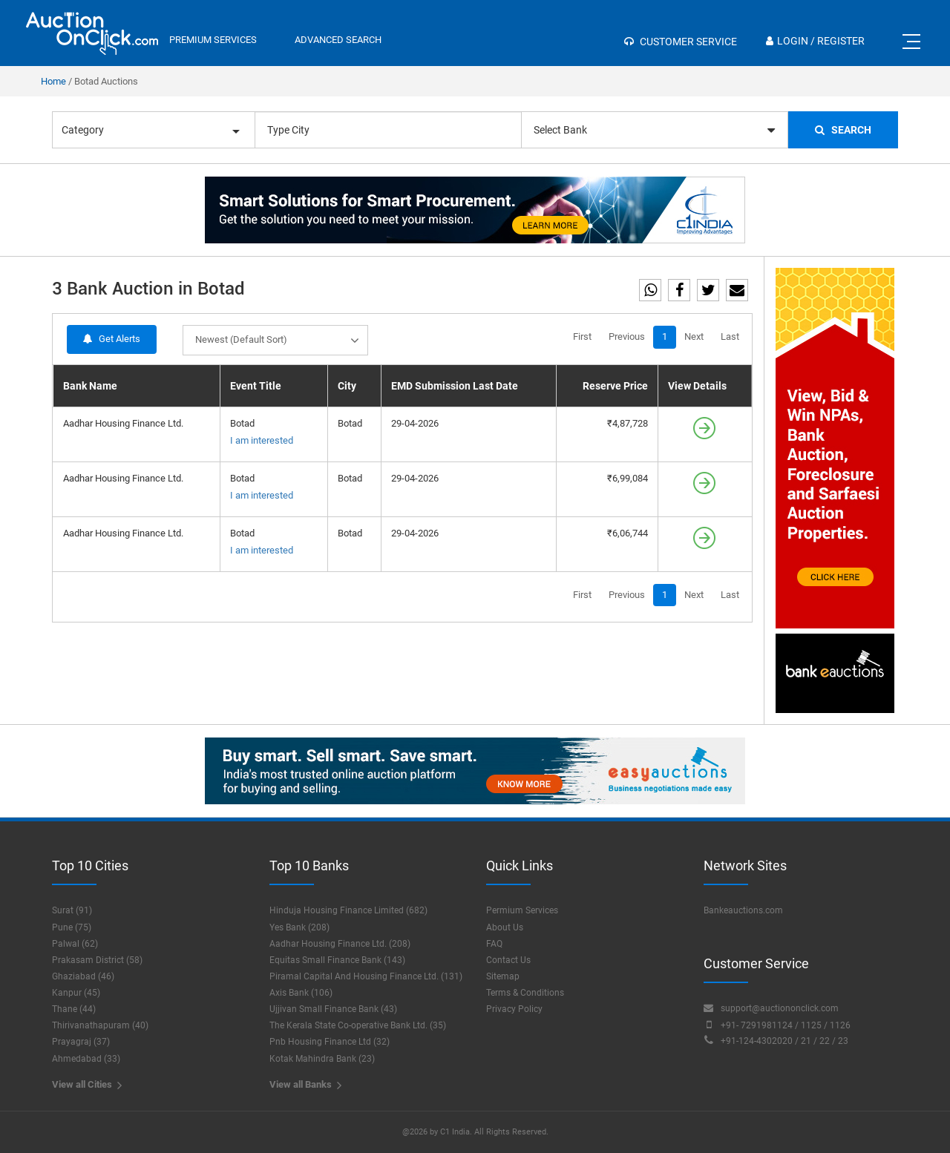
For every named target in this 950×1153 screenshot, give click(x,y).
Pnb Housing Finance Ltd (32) (329, 1042)
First (582, 336)
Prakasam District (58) (97, 960)
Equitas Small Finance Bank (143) (337, 960)
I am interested (261, 440)
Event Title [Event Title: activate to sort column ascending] (255, 386)
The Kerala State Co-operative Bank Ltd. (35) (357, 1025)
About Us (504, 927)
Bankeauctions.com (743, 910)
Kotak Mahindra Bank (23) (322, 1059)
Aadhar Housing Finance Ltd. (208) (339, 944)
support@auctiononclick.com (771, 1008)
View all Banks (305, 1085)
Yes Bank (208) (299, 927)
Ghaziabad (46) (83, 976)
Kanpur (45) (76, 993)
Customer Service (680, 41)
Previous (627, 336)
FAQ (494, 944)
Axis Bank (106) (300, 993)
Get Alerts (111, 338)
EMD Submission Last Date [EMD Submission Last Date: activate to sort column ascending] (454, 386)
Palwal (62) (75, 944)
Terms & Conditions (525, 993)
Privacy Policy (514, 1009)
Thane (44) (74, 1009)
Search (843, 130)
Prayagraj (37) (81, 1042)
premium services (213, 39)
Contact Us (508, 960)
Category (151, 130)
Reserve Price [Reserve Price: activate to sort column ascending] (615, 386)
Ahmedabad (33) (86, 1059)
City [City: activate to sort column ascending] (347, 386)
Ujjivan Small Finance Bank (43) (333, 1009)
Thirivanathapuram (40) (100, 1025)
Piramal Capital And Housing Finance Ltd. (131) (365, 976)
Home (53, 81)
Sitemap (503, 976)
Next (694, 336)
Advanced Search (338, 39)
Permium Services (522, 910)
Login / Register (815, 41)
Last (730, 336)
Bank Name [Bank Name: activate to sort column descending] (90, 386)
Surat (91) (72, 910)
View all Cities (87, 1085)
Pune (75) (71, 927)
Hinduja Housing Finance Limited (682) (348, 910)
